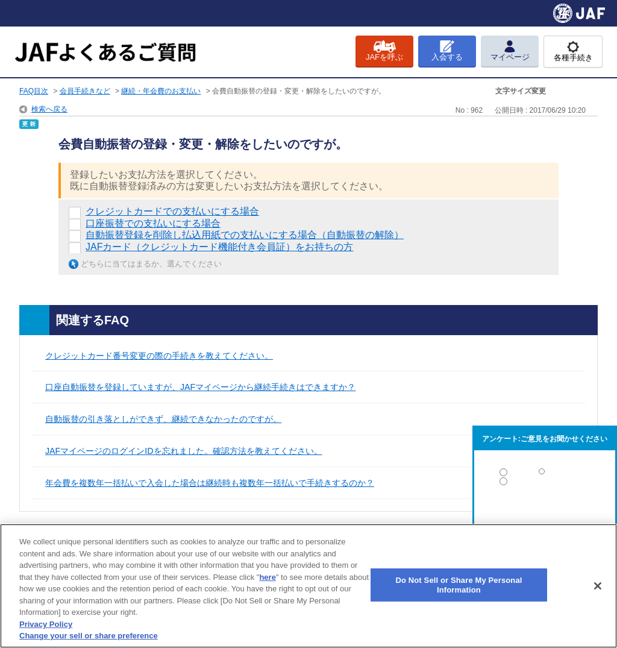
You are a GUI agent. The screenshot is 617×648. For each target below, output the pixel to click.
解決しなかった (544, 514)
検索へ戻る (49, 109)
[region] (308, 586)
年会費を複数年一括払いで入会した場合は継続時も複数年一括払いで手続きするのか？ (209, 483)
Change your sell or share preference (88, 635)
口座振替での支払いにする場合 (153, 223)
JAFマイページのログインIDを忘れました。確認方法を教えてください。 (183, 451)
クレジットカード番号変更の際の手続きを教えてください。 (159, 355)
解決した (544, 474)
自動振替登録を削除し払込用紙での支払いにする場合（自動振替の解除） (245, 235)
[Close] (597, 586)
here (267, 577)
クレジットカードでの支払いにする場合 (172, 211)
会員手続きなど (85, 91)
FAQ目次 (33, 91)
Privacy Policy (45, 624)
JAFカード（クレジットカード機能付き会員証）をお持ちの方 (219, 247)
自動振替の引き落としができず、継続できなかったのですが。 (163, 419)
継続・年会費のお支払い (161, 91)
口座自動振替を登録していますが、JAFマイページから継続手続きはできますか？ (200, 387)
